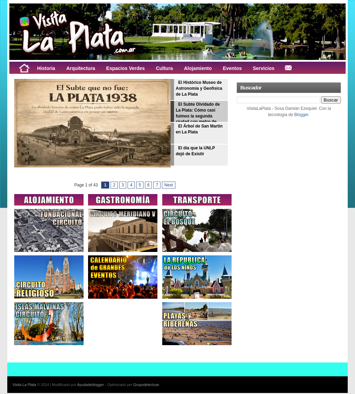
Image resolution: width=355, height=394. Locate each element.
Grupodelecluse (146, 385)
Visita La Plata (24, 385)
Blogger (301, 114)
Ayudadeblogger (90, 385)
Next (168, 185)
